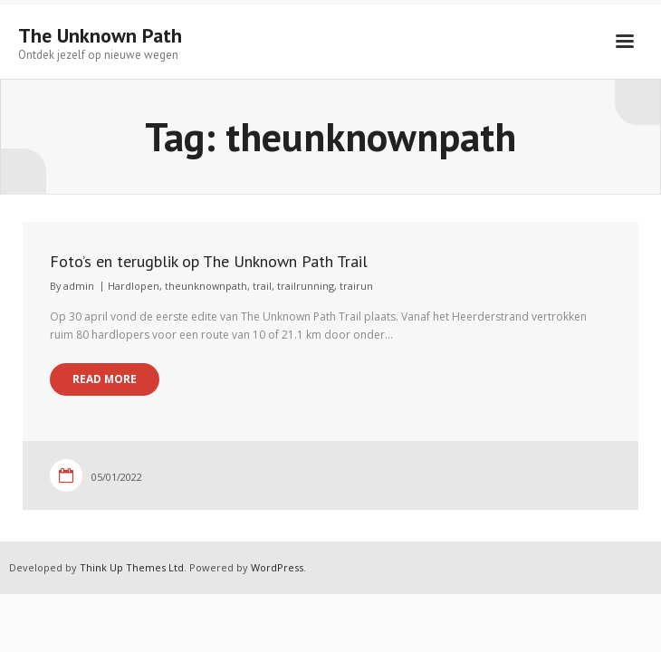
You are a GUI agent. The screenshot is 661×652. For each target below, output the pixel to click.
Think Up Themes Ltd (132, 567)
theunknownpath (206, 285)
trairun (356, 285)
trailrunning (305, 285)
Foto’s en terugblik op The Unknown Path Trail (209, 261)
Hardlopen (133, 285)
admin (78, 285)
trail (262, 285)
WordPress (277, 567)
